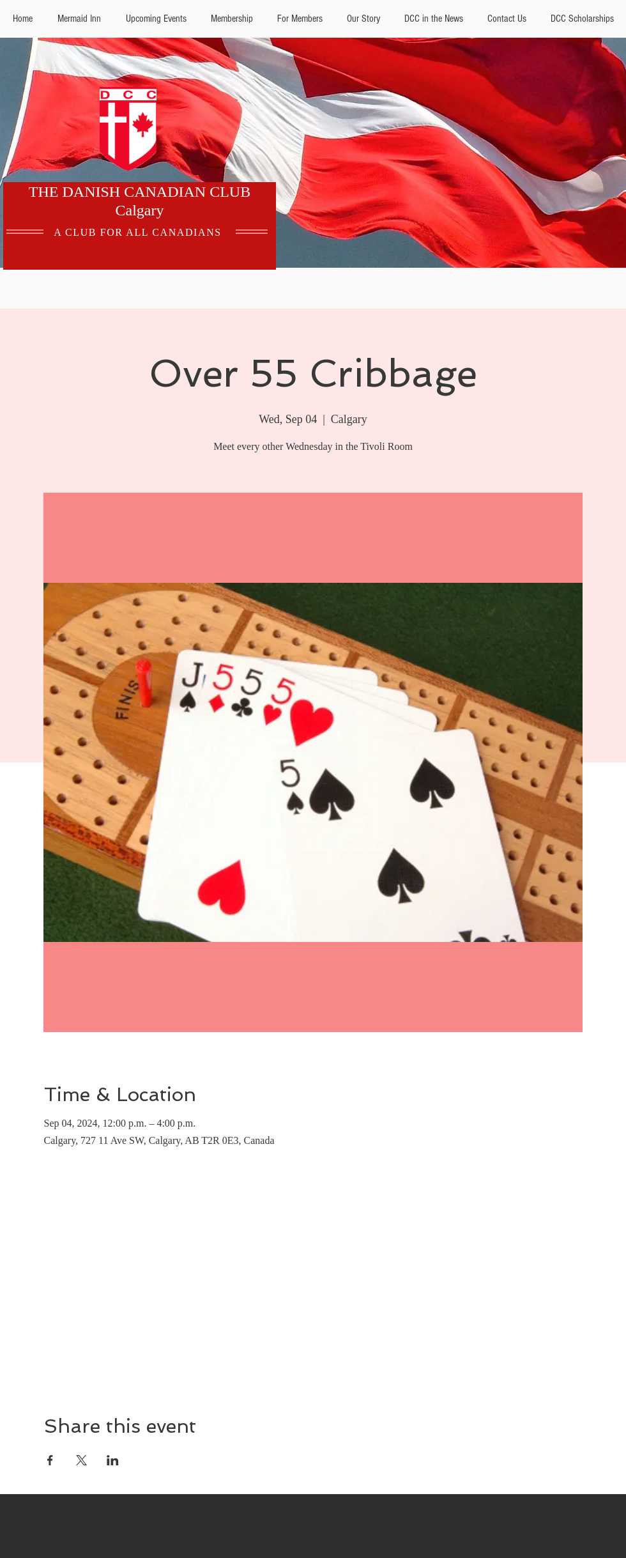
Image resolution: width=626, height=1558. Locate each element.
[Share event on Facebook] (50, 1460)
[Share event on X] (81, 1460)
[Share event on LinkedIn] (113, 1460)
